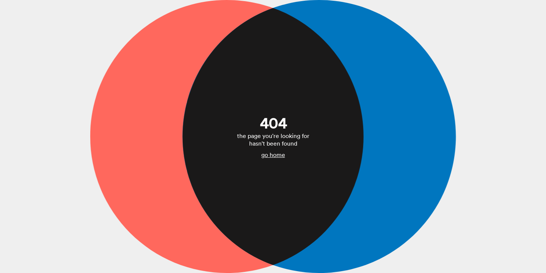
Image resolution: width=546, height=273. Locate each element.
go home (273, 154)
